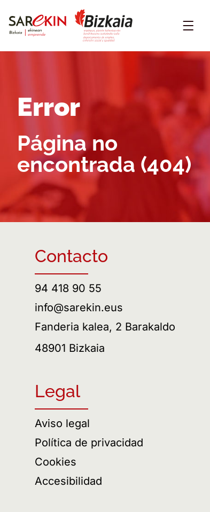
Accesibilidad (68, 481)
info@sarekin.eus (79, 307)
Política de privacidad (89, 442)
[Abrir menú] (188, 26)
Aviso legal (62, 423)
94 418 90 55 (68, 288)
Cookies (55, 461)
